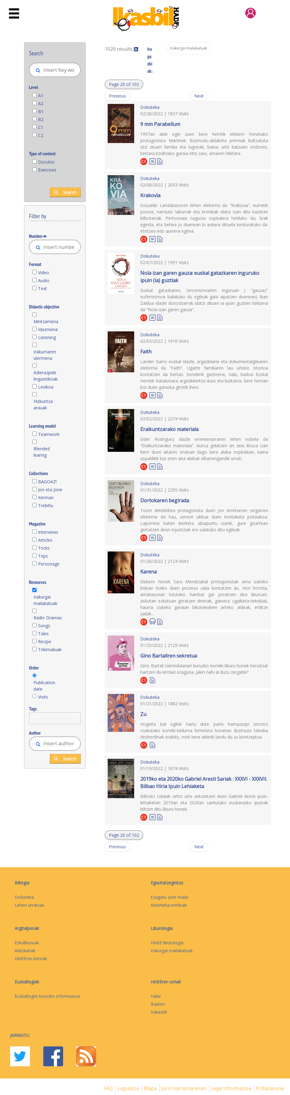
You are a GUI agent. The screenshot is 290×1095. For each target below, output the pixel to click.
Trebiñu (45, 505)
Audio (43, 280)
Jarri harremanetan (184, 1088)
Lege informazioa (231, 1088)
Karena (148, 571)
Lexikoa (45, 387)
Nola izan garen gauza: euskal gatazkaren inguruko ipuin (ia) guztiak (199, 277)
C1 (40, 127)
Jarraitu (19, 1035)
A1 (40, 95)
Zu (143, 714)
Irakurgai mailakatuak (45, 600)
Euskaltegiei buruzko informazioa (47, 996)
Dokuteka (149, 107)
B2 (41, 119)
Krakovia (150, 195)
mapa (151, 1088)
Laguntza (128, 1088)
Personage (48, 564)
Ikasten (158, 1004)
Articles (45, 540)
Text (42, 288)
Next (199, 96)
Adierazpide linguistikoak (46, 376)
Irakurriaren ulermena (45, 355)
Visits (43, 697)
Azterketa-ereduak (169, 905)
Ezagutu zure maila (169, 897)
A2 (40, 103)
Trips (43, 556)
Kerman (46, 497)
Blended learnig (42, 452)
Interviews (48, 532)
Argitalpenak (27, 928)
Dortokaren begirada (164, 500)
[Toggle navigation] (14, 13)
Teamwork (48, 434)
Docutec (46, 162)
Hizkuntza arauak (43, 404)
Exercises (47, 170)
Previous (117, 96)
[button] (124, 84)
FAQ (109, 1088)
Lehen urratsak (29, 905)
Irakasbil (159, 1012)
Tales (43, 633)
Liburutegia (162, 928)
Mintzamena (46, 321)
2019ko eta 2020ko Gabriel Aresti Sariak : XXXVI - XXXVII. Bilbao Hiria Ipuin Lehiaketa (203, 783)
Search (65, 192)
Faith (146, 351)
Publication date (44, 686)
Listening (47, 337)
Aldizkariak (25, 950)
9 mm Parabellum (160, 124)
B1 (41, 111)
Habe (156, 996)
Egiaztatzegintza (167, 883)
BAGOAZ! (47, 482)
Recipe (44, 641)
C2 (40, 135)
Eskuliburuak (27, 943)
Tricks (44, 548)
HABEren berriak (31, 958)
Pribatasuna (270, 1088)
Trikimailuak (50, 649)
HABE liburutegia (167, 943)
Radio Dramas (48, 618)
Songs (44, 626)
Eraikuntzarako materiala (169, 429)
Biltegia (22, 883)
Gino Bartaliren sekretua (168, 655)
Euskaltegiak (27, 982)
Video (43, 272)
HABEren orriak (166, 982)
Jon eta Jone (50, 489)
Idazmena (48, 329)
